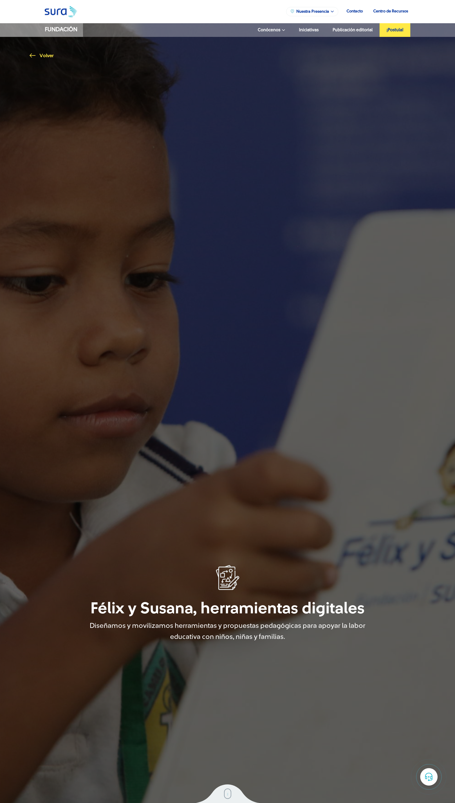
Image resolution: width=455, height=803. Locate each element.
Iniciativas (309, 30)
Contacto (354, 11)
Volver (41, 55)
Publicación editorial (353, 30)
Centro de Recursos (390, 11)
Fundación (61, 30)
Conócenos (271, 30)
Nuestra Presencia (312, 11)
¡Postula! (395, 30)
